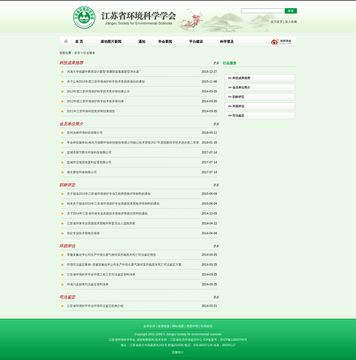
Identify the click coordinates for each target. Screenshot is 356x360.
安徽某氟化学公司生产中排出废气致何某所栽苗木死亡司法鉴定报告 (111, 254)
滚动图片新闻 (111, 41)
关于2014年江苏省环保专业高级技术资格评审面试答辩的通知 (107, 213)
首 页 (79, 41)
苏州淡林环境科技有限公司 (85, 132)
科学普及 (227, 41)
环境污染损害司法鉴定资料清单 (88, 284)
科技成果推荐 (241, 78)
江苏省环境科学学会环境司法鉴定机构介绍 (95, 306)
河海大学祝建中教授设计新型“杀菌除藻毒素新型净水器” (103, 71)
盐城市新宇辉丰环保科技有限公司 (89, 152)
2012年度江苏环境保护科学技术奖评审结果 (95, 101)
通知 (141, 41)
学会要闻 (165, 41)
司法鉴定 (238, 115)
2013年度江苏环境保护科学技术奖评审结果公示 (98, 91)
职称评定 (238, 97)
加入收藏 (291, 21)
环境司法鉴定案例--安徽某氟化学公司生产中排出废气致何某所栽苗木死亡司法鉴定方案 (124, 264)
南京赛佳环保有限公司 (82, 172)
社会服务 (89, 53)
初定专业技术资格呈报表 (83, 233)
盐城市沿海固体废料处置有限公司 (89, 162)
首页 (77, 53)
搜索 (291, 11)
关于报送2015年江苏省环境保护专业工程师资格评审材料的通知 (109, 193)
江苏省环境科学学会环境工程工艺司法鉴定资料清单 (101, 274)
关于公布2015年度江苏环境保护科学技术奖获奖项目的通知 (106, 81)
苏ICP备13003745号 (233, 339)
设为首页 (277, 21)
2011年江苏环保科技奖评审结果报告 (91, 111)
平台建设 (196, 41)
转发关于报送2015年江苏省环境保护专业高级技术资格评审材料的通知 (113, 203)
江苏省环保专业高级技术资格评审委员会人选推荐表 (101, 223)
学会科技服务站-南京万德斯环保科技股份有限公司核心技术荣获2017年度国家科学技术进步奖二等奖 (133, 142)
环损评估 (238, 106)
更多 (216, 63)
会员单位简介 (241, 87)
